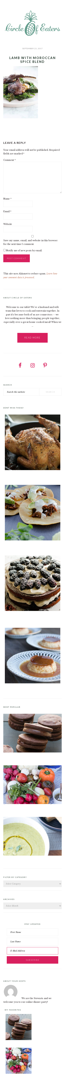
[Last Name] (32, 941)
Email (7, 211)
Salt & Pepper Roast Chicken (18, 476)
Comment (9, 160)
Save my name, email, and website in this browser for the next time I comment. (30, 242)
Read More (32, 337)
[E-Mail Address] (32, 950)
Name (7, 198)
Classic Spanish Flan (14, 689)
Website (7, 224)
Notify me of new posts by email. (24, 250)
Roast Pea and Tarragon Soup (19, 860)
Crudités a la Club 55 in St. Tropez (21, 808)
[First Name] (32, 932)
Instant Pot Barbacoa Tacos (17, 546)
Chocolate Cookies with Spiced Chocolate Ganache (31, 756)
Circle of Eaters (32, 23)
